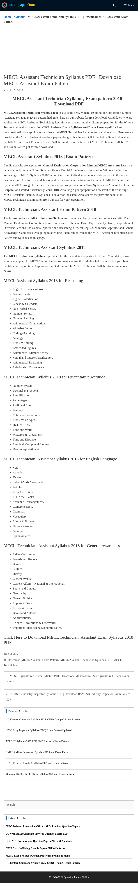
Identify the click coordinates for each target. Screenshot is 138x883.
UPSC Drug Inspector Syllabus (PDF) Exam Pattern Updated (39, 730)
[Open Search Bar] (114, 5)
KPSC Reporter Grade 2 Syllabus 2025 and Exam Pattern (37, 763)
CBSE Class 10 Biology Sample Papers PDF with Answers (37, 848)
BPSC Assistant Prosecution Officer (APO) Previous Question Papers (43, 826)
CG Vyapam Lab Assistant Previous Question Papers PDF (37, 833)
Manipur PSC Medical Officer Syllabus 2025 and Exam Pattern (40, 774)
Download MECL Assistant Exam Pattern (33, 660)
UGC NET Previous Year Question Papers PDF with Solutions (39, 841)
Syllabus (19, 17)
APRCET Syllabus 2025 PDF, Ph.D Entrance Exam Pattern (37, 741)
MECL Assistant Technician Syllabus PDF (86, 660)
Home (7, 17)
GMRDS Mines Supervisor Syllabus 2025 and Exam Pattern (38, 752)
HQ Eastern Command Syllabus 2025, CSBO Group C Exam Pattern (43, 719)
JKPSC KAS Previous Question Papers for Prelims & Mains (38, 855)
